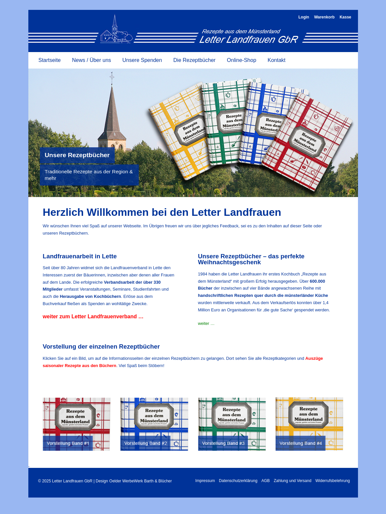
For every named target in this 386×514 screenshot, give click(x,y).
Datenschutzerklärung (238, 480)
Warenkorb (324, 17)
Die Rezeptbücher (194, 60)
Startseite (50, 60)
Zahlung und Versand (293, 480)
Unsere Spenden (142, 60)
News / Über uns (91, 60)
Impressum (205, 480)
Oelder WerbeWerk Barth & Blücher (140, 481)
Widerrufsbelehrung (332, 480)
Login (303, 17)
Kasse (345, 17)
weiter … (206, 323)
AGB (265, 480)
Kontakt (276, 60)
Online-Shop (241, 60)
